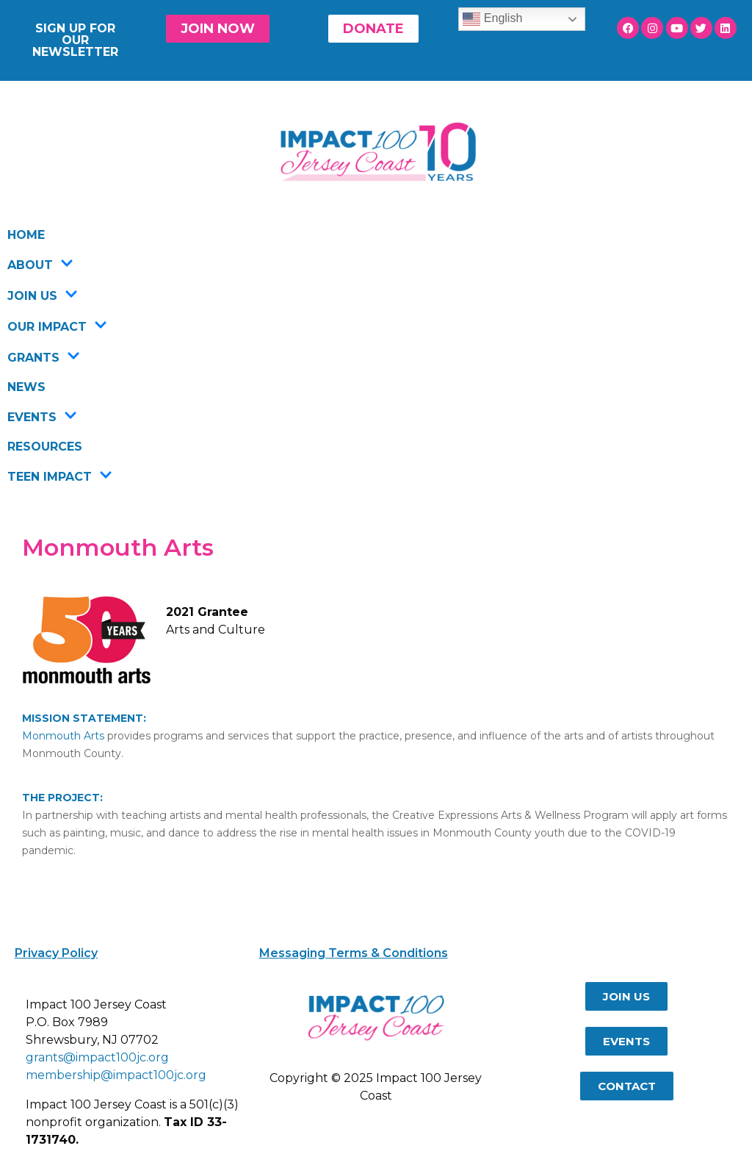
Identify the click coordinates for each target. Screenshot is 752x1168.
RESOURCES (44, 447)
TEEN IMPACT (59, 476)
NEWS (26, 387)
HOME (26, 235)
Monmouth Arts (63, 735)
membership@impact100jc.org (116, 1075)
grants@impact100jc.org (97, 1057)
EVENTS (42, 417)
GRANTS (43, 357)
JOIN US (42, 295)
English (492, 19)
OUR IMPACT (57, 326)
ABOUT (40, 265)
